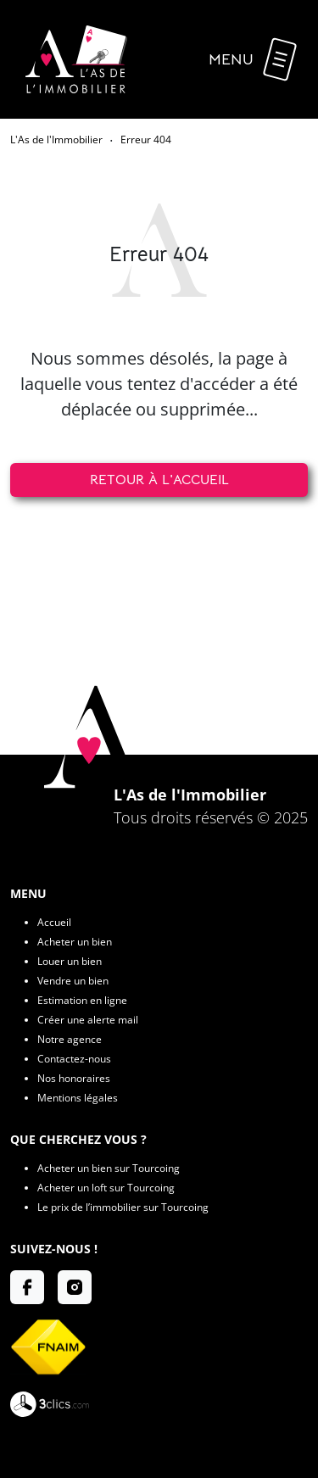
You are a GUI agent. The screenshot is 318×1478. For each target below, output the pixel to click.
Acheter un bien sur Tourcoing (108, 1168)
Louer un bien (69, 961)
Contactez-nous (74, 1058)
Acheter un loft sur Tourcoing (106, 1187)
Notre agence (69, 1039)
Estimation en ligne (82, 1000)
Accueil (54, 922)
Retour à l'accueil (159, 479)
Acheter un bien (74, 941)
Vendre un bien (73, 980)
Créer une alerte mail (87, 1019)
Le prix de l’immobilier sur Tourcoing (123, 1207)
